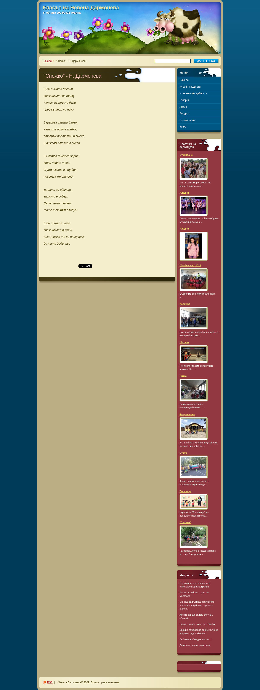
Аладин (184, 192)
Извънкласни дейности (193, 93)
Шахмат (184, 342)
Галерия (184, 100)
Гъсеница (185, 491)
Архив (183, 106)
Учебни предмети (190, 86)
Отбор (183, 452)
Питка (183, 376)
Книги (183, 126)
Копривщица (187, 414)
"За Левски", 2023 (190, 265)
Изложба (185, 304)
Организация (187, 120)
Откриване (186, 155)
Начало (47, 61)
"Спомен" (185, 522)
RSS (50, 682)
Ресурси (184, 113)
